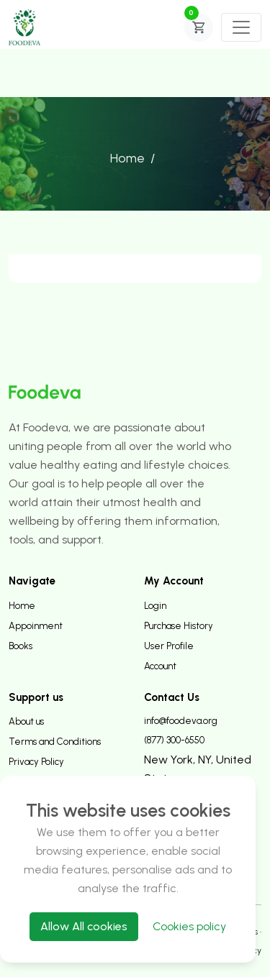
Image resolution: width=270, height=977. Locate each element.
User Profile (169, 646)
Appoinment (36, 625)
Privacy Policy (36, 761)
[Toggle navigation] (241, 27)
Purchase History (178, 625)
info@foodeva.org (180, 720)
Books (20, 646)
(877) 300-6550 (174, 740)
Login (155, 605)
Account (160, 666)
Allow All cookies (83, 926)
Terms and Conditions (55, 741)
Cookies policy (189, 926)
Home (127, 158)
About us (26, 721)
